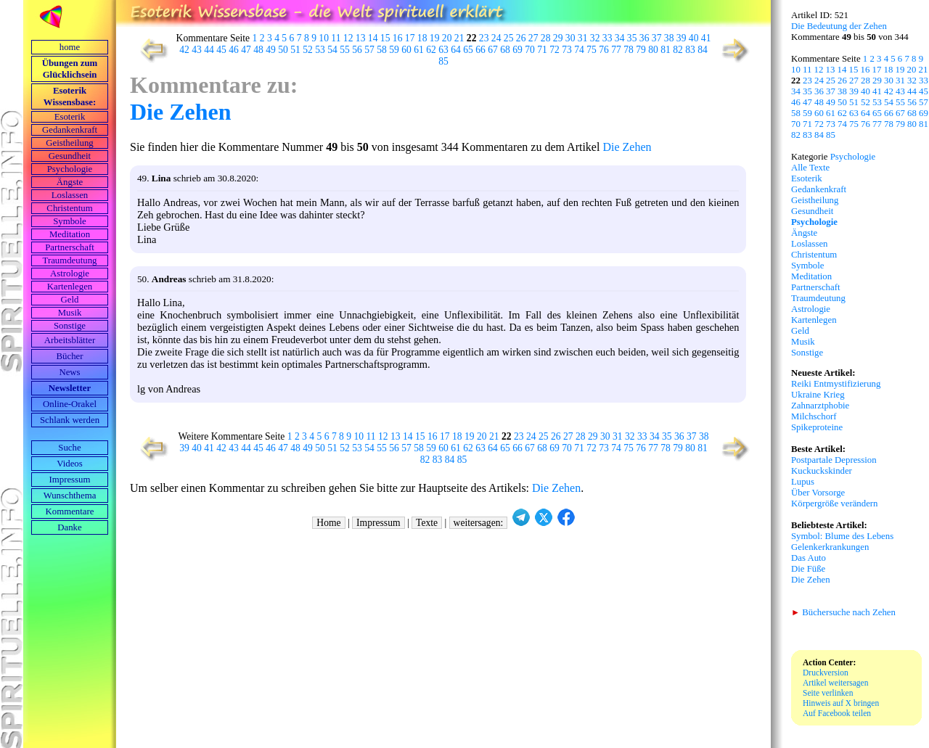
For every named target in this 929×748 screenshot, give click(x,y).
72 (554, 49)
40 (694, 38)
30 (570, 38)
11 (335, 38)
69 (517, 49)
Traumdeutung (70, 260)
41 (706, 38)
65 (468, 49)
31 (583, 38)
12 (348, 38)
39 (681, 38)
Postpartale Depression (834, 460)
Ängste (70, 182)
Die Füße (808, 569)
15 (385, 38)
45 (221, 49)
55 (345, 49)
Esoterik (70, 117)
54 (332, 49)
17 (410, 38)
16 (398, 38)
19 (435, 38)
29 (558, 38)
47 (246, 49)
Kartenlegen (70, 286)
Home (328, 522)
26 (521, 38)
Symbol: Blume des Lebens (842, 536)
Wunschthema (70, 495)
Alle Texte (810, 168)
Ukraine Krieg (818, 395)
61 (419, 49)
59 (394, 49)
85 (443, 61)
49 (271, 49)
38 (669, 38)
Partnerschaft (69, 247)
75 (591, 49)
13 (361, 38)
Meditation (69, 234)
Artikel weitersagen (836, 682)
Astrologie (69, 273)
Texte (427, 522)
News (69, 372)
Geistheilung (69, 143)
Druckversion (825, 672)
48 (258, 49)
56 (357, 49)
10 (324, 38)
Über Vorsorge (818, 493)
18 (422, 38)
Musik (70, 313)
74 (579, 49)
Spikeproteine (817, 427)
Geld (70, 300)
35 (632, 38)
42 (184, 49)
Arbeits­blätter (69, 340)
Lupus (802, 482)
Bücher (70, 356)
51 (295, 49)
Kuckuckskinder (821, 471)
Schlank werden (69, 420)
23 (484, 38)
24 (496, 38)
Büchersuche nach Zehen (843, 612)
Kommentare (70, 511)
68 (505, 49)
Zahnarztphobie (820, 405)
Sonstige (70, 326)
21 (459, 38)
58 (382, 49)
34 (620, 38)
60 (406, 49)
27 (533, 38)
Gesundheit (70, 156)
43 (197, 49)
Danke (69, 527)
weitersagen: (479, 522)
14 (373, 38)
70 (530, 49)
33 (607, 38)
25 (509, 38)
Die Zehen (181, 112)
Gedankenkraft (69, 130)
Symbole (69, 221)
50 (283, 49)
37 (657, 38)
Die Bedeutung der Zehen (839, 26)
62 (431, 49)
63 (443, 49)
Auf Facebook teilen (837, 713)
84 (702, 49)
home (70, 47)
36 (644, 38)
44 (209, 49)
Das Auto (808, 558)
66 (480, 49)
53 (320, 49)
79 (641, 49)
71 (542, 49)
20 (447, 38)
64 (456, 49)
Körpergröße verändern (834, 503)
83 (690, 49)
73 (567, 49)
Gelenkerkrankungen (830, 547)
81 (665, 49)
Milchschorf (814, 416)
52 (308, 49)
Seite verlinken (828, 693)
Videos (70, 464)
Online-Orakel (70, 404)
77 (616, 49)
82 (678, 49)
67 (493, 49)
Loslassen (70, 195)
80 (653, 49)
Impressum (70, 479)
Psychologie (70, 169)
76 (604, 49)
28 (546, 38)
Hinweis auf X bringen (841, 703)
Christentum (69, 208)
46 (234, 49)
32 (595, 38)
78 (628, 49)
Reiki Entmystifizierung (835, 384)
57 (369, 49)
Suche (69, 448)
